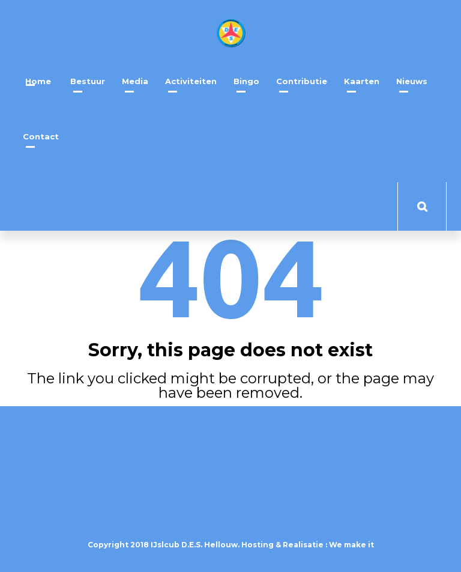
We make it (351, 544)
